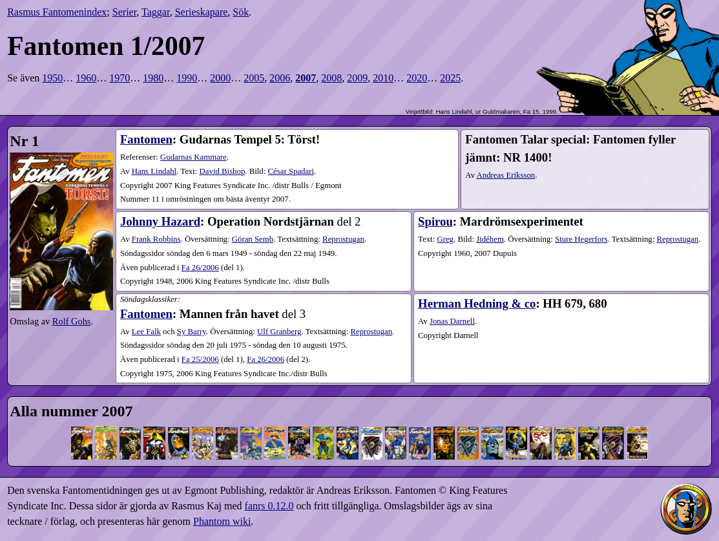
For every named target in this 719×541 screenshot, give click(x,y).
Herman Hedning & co (477, 303)
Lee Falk (146, 331)
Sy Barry (191, 331)
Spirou (435, 221)
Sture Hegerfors (581, 239)
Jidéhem (490, 239)
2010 (383, 77)
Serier (124, 11)
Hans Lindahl (154, 171)
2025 (450, 77)
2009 (357, 77)
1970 (119, 77)
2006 (279, 77)
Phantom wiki (222, 521)
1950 (52, 77)
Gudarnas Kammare (193, 157)
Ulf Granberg (279, 331)
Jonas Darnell (452, 321)
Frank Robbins (156, 239)
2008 (331, 77)
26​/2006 (200, 267)
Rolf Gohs (71, 321)
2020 (416, 77)
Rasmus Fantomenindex (57, 11)
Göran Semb (252, 239)
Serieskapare (201, 11)
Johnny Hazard (160, 221)
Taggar (155, 11)
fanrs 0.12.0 (269, 505)
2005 (254, 77)
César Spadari (291, 171)
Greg (445, 239)
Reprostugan (343, 239)
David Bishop (222, 171)
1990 (186, 77)
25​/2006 (200, 359)
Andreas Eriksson (506, 175)
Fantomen (146, 139)
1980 (153, 77)
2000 (220, 77)
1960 (86, 77)
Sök (241, 11)
